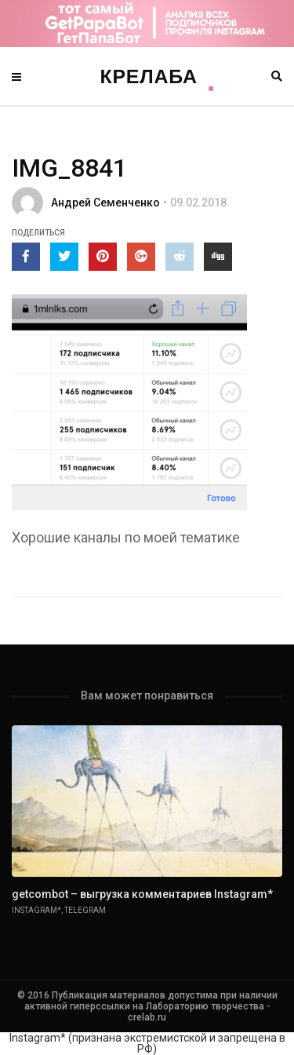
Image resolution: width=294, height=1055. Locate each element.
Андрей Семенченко (105, 202)
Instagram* (36, 910)
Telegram (85, 910)
